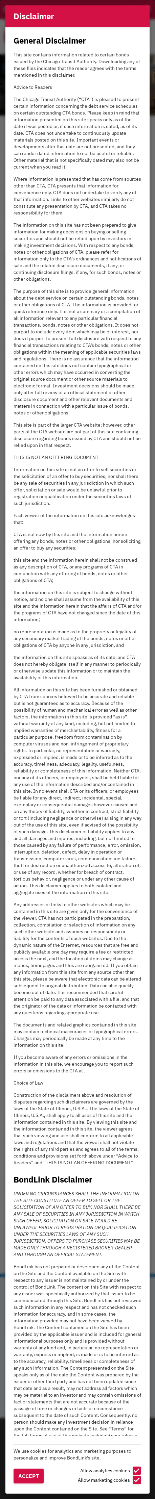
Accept (28, 1476)
